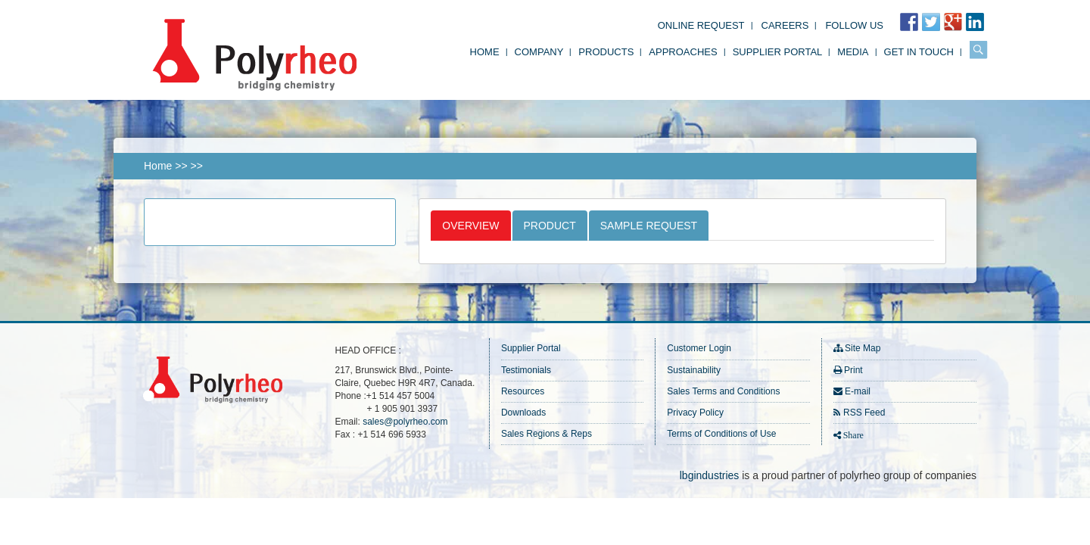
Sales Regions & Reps (546, 433)
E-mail (857, 391)
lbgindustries (710, 475)
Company (539, 52)
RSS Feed (864, 412)
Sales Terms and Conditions (723, 391)
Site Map (862, 348)
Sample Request (648, 226)
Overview (470, 226)
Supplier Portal (778, 52)
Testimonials (526, 370)
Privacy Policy (695, 412)
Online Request (701, 25)
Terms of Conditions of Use (721, 433)
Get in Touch (919, 52)
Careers (785, 25)
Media (852, 52)
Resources (522, 391)
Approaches (683, 52)
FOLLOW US (854, 25)
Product (550, 226)
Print (853, 370)
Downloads (523, 412)
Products (606, 52)
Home (485, 52)
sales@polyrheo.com (405, 421)
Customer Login (699, 348)
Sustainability (694, 370)
